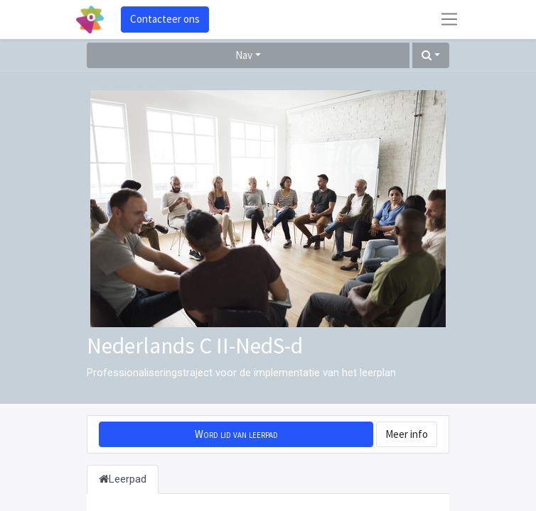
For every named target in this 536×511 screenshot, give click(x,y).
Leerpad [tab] (122, 479)
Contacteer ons (165, 19)
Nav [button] (243, 55)
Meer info (406, 434)
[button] (430, 56)
